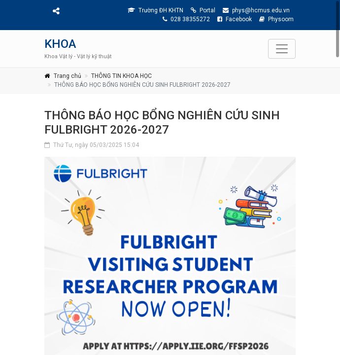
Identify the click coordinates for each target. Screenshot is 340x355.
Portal (203, 10)
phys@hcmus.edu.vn (256, 10)
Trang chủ (67, 75)
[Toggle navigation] (282, 49)
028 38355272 (186, 19)
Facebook (234, 19)
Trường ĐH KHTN (155, 10)
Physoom (276, 19)
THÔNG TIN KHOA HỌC (121, 75)
